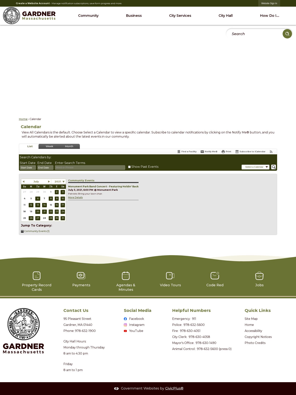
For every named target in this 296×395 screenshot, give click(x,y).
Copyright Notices (258, 337)
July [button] (36, 181)
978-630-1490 (206, 343)
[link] (269, 3)
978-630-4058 (199, 337)
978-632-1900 (85, 331)
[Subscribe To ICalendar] (250, 152)
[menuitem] (88, 15)
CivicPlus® (174, 388)
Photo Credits (255, 343)
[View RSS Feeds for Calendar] (271, 152)
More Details (75, 197)
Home (23, 119)
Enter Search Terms (70, 163)
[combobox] (28, 167)
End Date (44, 163)
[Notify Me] (208, 152)
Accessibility (253, 331)
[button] (287, 33)
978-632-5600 (194, 325)
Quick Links (258, 310)
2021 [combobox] (58, 181)
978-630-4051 (190, 331)
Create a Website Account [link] (33, 3)
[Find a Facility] (187, 152)
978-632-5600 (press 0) (214, 349)
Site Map (251, 319)
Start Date (27, 163)
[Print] (226, 152)
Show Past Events (144, 166)
